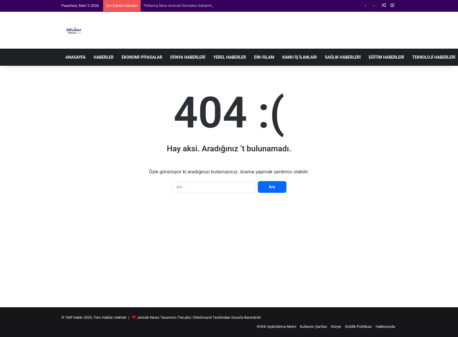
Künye (336, 326)
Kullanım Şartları (313, 326)
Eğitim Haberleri (386, 57)
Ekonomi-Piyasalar (142, 57)
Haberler (104, 57)
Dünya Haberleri (187, 57)
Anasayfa (76, 57)
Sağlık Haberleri (343, 57)
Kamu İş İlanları (299, 57)
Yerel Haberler (229, 57)
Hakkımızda (385, 326)
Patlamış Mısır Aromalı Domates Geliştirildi (179, 5)
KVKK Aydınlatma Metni (276, 326)
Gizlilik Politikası (358, 326)
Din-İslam (264, 57)
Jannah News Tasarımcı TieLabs (163, 317)
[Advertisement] (229, 253)
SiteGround (202, 317)
